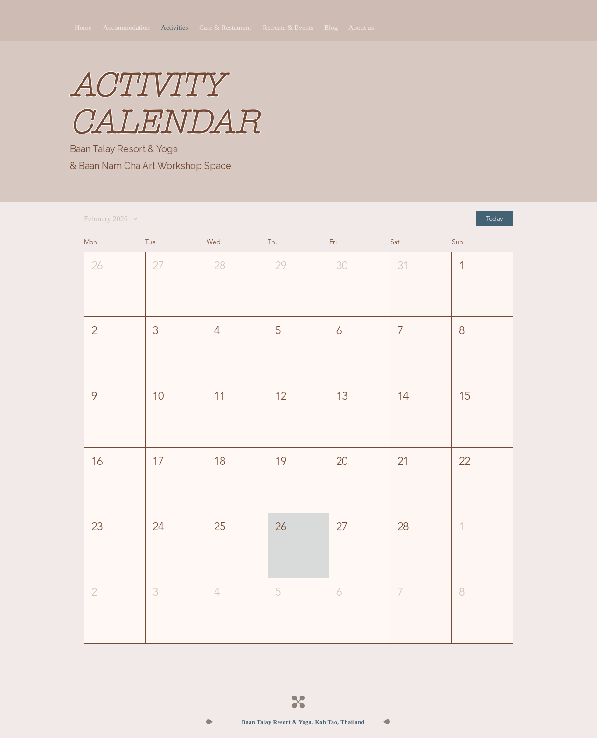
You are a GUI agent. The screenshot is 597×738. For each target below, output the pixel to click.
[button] (115, 284)
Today (494, 218)
